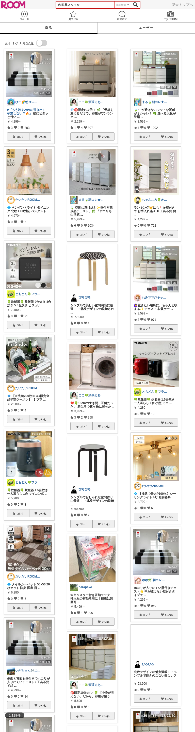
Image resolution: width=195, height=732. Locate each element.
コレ (20, 136)
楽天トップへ (182, 5)
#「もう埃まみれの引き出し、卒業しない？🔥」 (27, 111)
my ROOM (170, 15)
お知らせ (122, 15)
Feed (24, 15)
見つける (73, 15)
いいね (42, 136)
